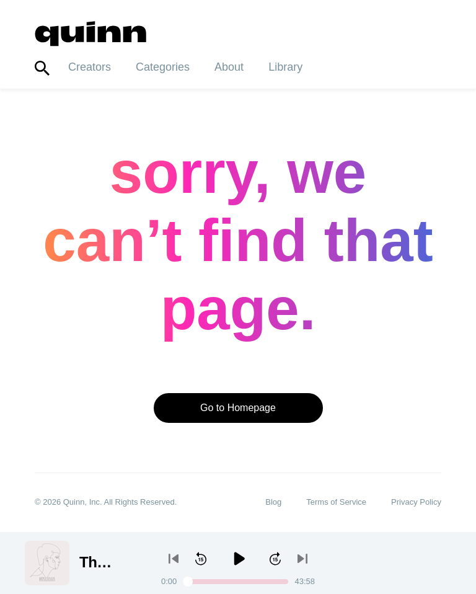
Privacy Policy (416, 502)
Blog (273, 502)
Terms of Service (336, 502)
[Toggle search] (42, 68)
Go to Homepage (238, 407)
